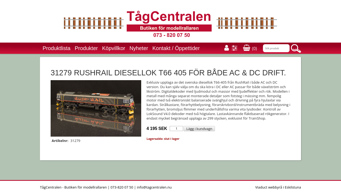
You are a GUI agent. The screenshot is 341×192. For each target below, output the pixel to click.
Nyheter (138, 48)
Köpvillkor (113, 48)
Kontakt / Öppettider (176, 48)
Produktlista (57, 48)
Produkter (86, 48)
